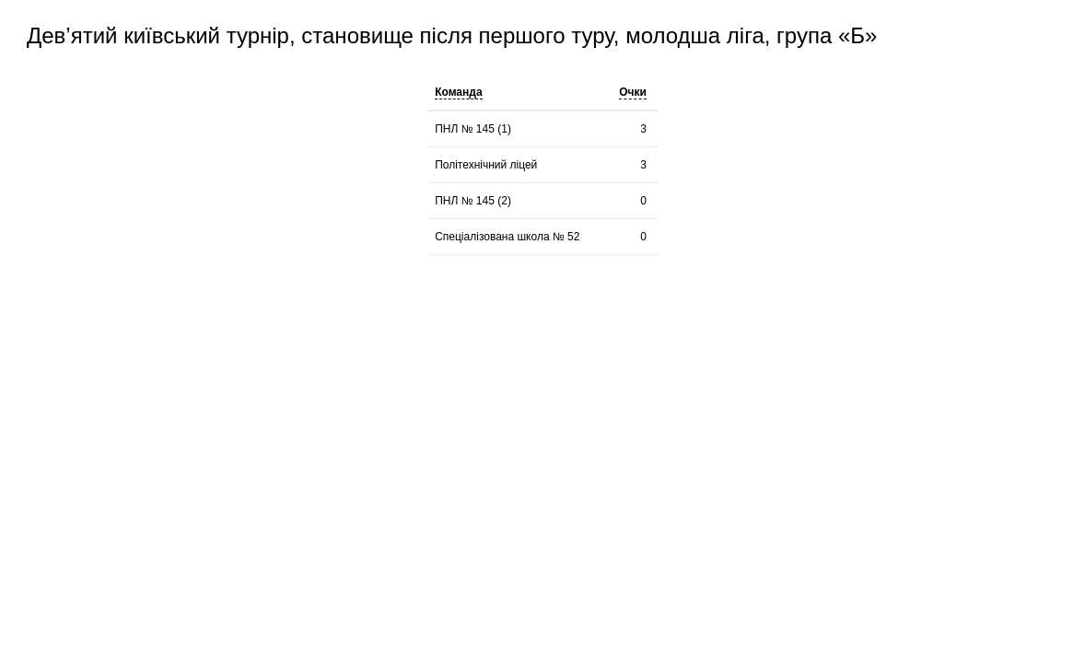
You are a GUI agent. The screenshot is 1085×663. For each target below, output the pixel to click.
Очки (633, 92)
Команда (458, 92)
